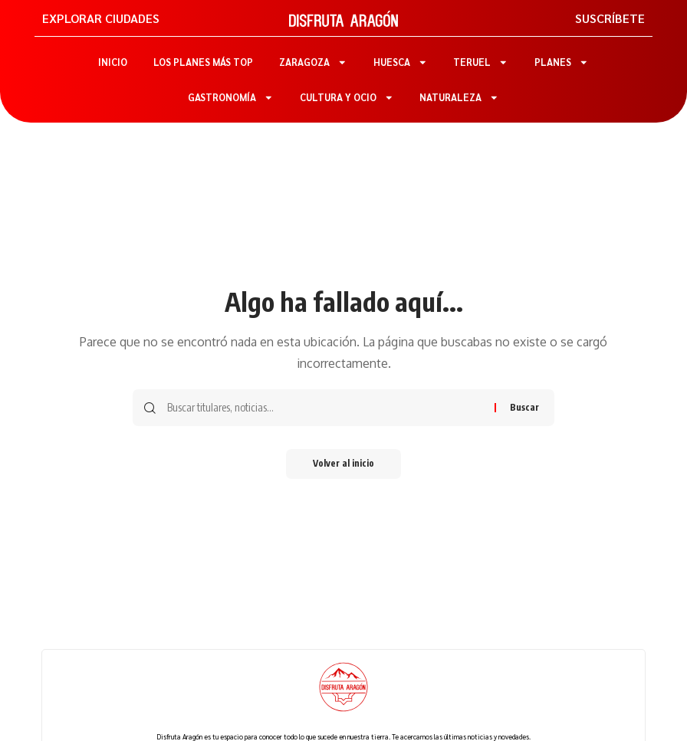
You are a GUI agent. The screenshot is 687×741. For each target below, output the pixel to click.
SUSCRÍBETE (610, 18)
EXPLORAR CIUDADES (100, 18)
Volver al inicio (343, 464)
